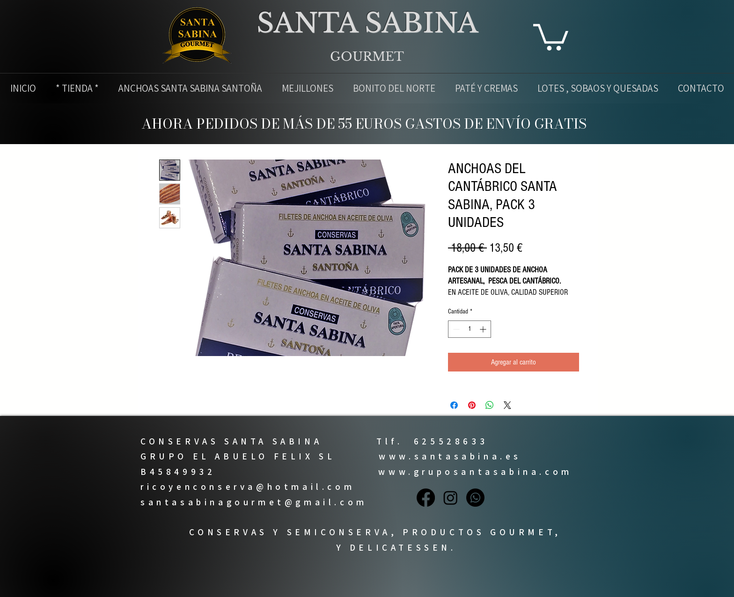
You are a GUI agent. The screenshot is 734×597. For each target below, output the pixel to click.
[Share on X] (507, 405)
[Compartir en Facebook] (454, 405)
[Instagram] (450, 497)
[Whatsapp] (475, 497)
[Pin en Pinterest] (471, 405)
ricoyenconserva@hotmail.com (247, 486)
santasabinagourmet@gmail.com (253, 502)
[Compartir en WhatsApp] (489, 405)
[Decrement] (455, 329)
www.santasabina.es (450, 456)
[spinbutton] (469, 329)
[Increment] (484, 329)
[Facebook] (426, 497)
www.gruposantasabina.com (475, 471)
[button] (550, 36)
